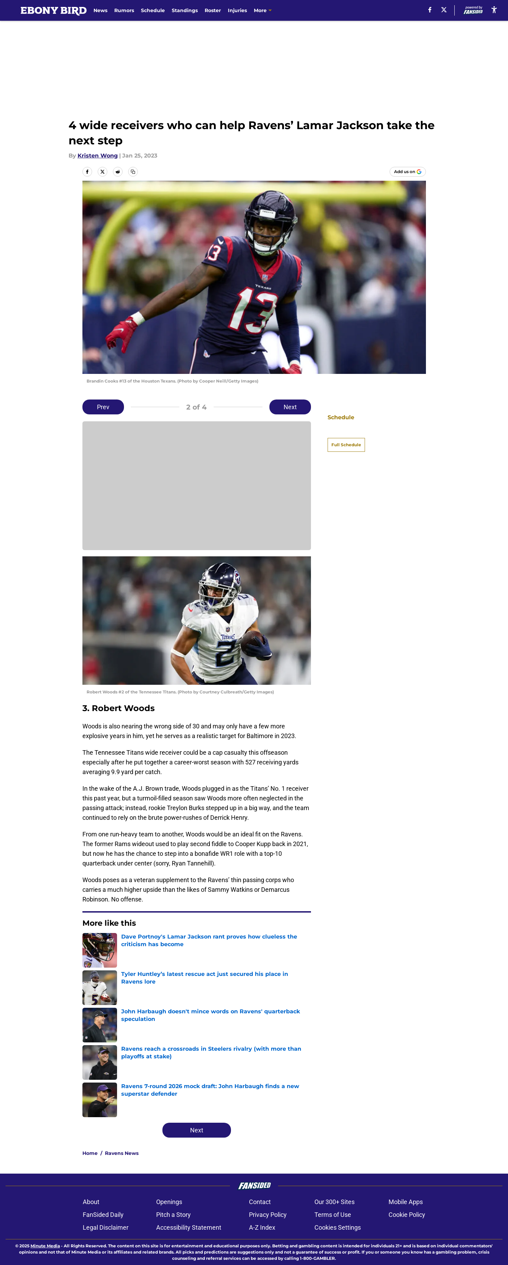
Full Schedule (346, 432)
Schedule (153, 10)
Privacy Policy (268, 1214)
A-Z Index (262, 1227)
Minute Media (45, 1245)
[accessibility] (494, 9)
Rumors (124, 10)
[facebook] (429, 9)
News (100, 10)
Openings (169, 1201)
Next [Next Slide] (290, 407)
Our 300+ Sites (334, 1201)
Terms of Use (332, 1214)
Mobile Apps (406, 1201)
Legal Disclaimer (105, 1227)
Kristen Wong (98, 155)
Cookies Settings (337, 1227)
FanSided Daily (103, 1214)
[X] (444, 9)
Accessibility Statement (188, 1227)
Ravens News (122, 1153)
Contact (260, 1201)
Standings (185, 10)
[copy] (133, 172)
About (91, 1201)
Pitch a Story (173, 1214)
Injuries (237, 10)
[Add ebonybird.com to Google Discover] (408, 172)
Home (90, 1153)
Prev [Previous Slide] (103, 407)
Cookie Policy (407, 1214)
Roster (213, 10)
